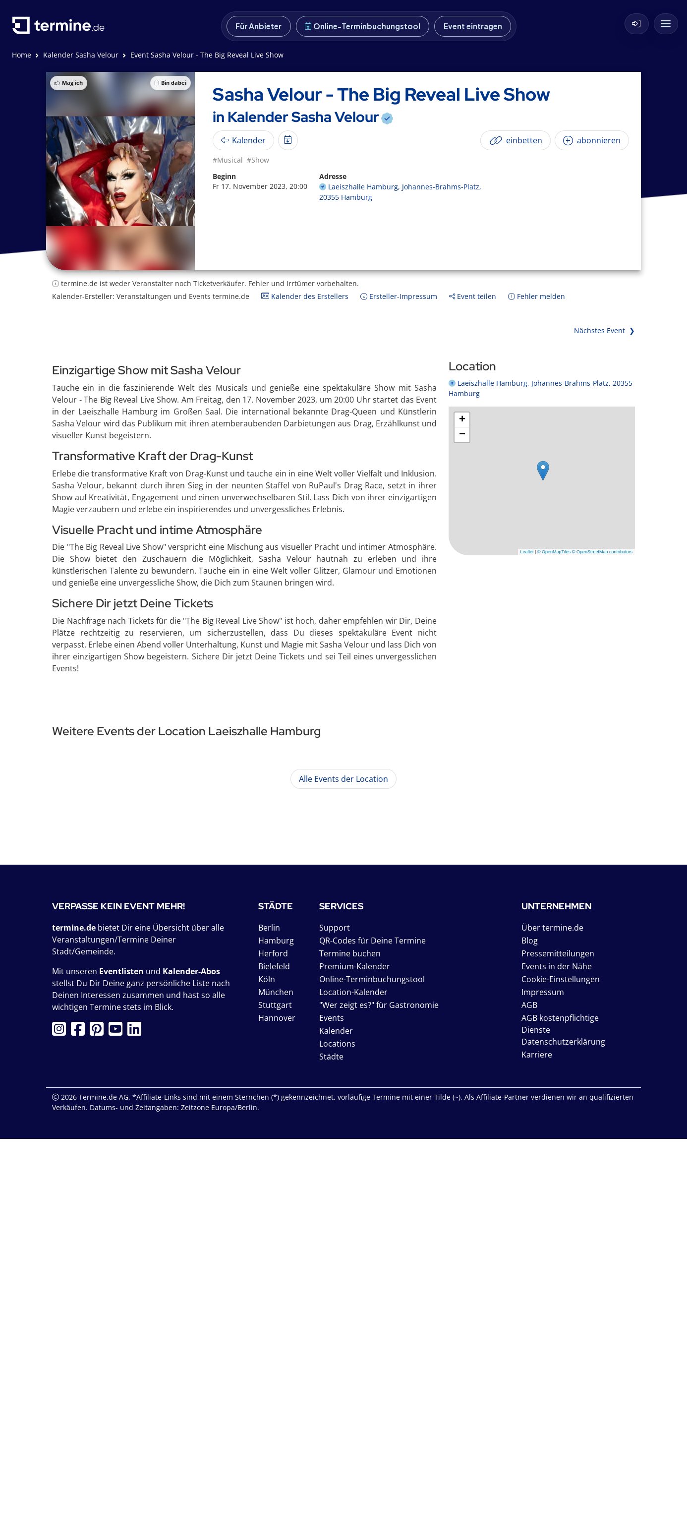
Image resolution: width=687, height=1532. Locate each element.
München (275, 1385)
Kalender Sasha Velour (80, 54)
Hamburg (276, 1333)
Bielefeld (274, 1359)
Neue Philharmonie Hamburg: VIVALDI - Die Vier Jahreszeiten (253, 882)
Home (21, 54)
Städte (331, 1449)
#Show (258, 160)
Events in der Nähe (556, 1359)
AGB (529, 1398)
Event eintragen (473, 26)
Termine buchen (350, 1346)
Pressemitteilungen (557, 1346)
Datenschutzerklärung (563, 1434)
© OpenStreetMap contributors (602, 551)
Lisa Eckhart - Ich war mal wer (187, 1071)
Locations (337, 1436)
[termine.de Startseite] (61, 29)
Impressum (542, 1385)
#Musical (228, 160)
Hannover (276, 1411)
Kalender (336, 1423)
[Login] (637, 23)
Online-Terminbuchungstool (362, 26)
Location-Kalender (353, 1385)
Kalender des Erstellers (304, 296)
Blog (529, 1333)
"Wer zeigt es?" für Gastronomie (379, 1398)
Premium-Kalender (354, 1359)
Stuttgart (275, 1398)
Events (331, 1411)
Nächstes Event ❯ (604, 330)
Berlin (269, 1320)
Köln (266, 1372)
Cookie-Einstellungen (560, 1372)
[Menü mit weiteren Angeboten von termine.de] (666, 23)
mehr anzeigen (505, 959)
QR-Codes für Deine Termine (372, 1333)
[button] (543, 471)
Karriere (536, 1447)
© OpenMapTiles (554, 551)
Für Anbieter (258, 26)
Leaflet (527, 551)
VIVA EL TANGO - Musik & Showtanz (202, 1009)
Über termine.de (552, 1320)
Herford (273, 1346)
